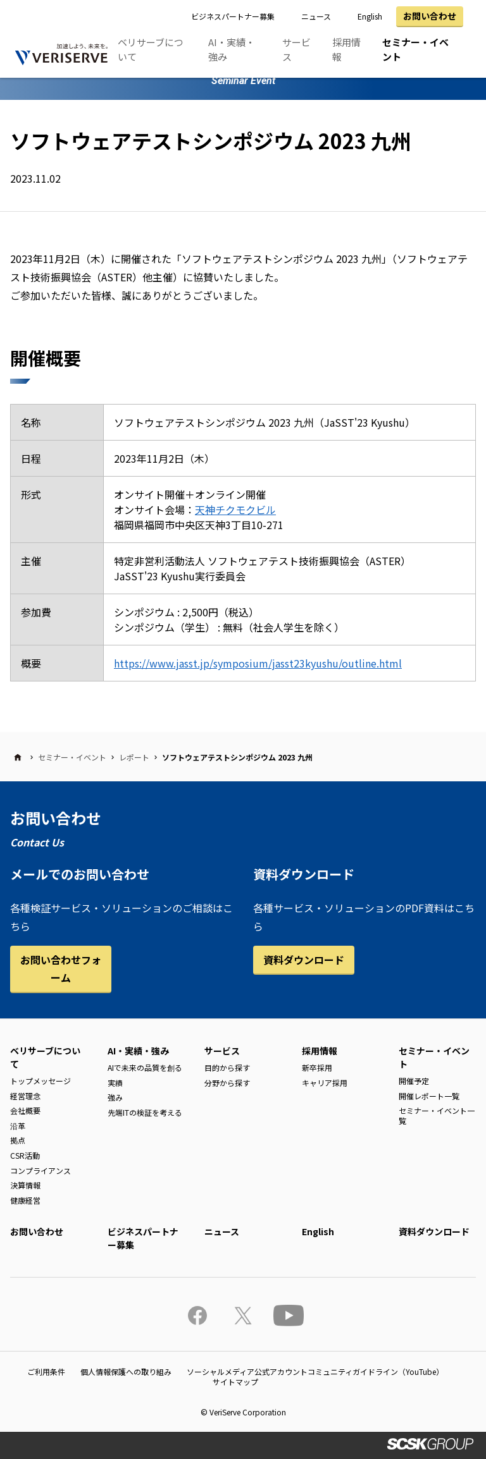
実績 (115, 1082)
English (370, 16)
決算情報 (25, 1185)
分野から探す (227, 1082)
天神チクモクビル (235, 509)
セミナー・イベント (415, 49)
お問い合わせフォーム (60, 969)
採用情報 (346, 49)
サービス (296, 49)
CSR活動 (25, 1155)
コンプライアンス (40, 1170)
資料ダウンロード (303, 959)
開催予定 (414, 1080)
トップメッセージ (40, 1080)
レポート (134, 757)
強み (115, 1097)
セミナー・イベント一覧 (437, 1115)
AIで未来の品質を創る (145, 1067)
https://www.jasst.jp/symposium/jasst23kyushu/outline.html (258, 663)
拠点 (17, 1140)
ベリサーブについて (151, 49)
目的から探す (227, 1067)
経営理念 (25, 1095)
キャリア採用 (324, 1082)
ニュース (316, 16)
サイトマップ (235, 1381)
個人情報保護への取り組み (125, 1371)
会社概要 (25, 1110)
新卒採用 (317, 1067)
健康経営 (25, 1200)
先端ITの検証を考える (145, 1112)
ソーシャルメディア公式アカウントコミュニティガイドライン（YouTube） (315, 1371)
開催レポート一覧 (429, 1095)
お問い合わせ (429, 15)
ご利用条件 (46, 1371)
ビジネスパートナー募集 (233, 16)
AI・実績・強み (231, 49)
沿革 (17, 1125)
